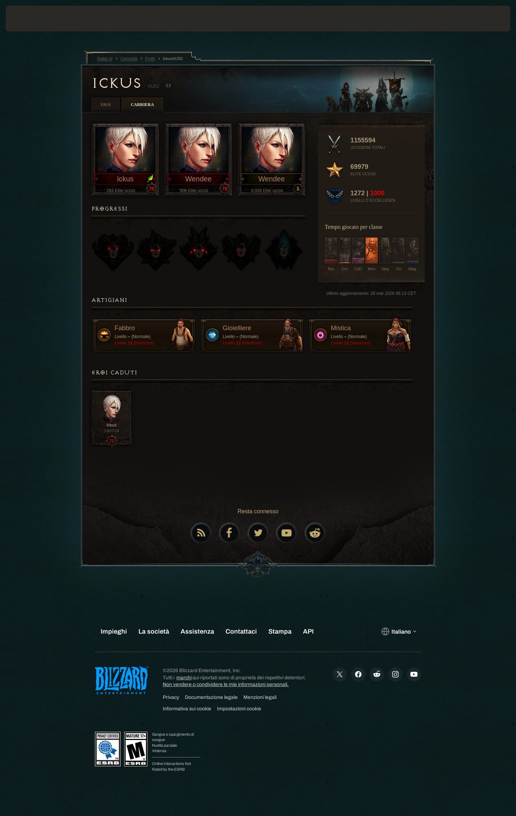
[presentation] (32, 18)
